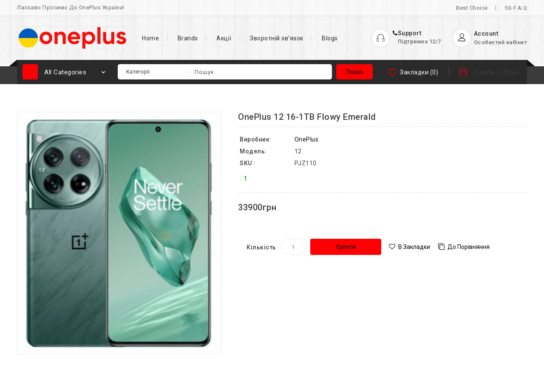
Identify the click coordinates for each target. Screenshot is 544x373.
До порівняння (469, 246)
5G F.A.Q (515, 8)
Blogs (330, 38)
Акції (224, 38)
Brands (188, 38)
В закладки (414, 246)
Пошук (354, 71)
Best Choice (472, 8)
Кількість (261, 247)
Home (150, 38)
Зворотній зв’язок (276, 38)
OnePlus (307, 139)
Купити (346, 246)
